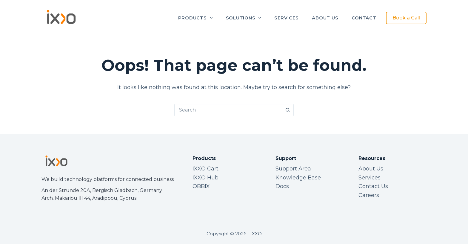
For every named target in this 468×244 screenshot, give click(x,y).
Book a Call (406, 18)
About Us (325, 18)
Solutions (245, 18)
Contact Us (373, 186)
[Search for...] (228, 110)
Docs (282, 186)
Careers (368, 195)
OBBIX (201, 186)
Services (286, 18)
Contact (364, 18)
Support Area (293, 168)
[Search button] (288, 110)
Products (196, 18)
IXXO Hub (205, 177)
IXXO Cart (205, 168)
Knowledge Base (298, 177)
